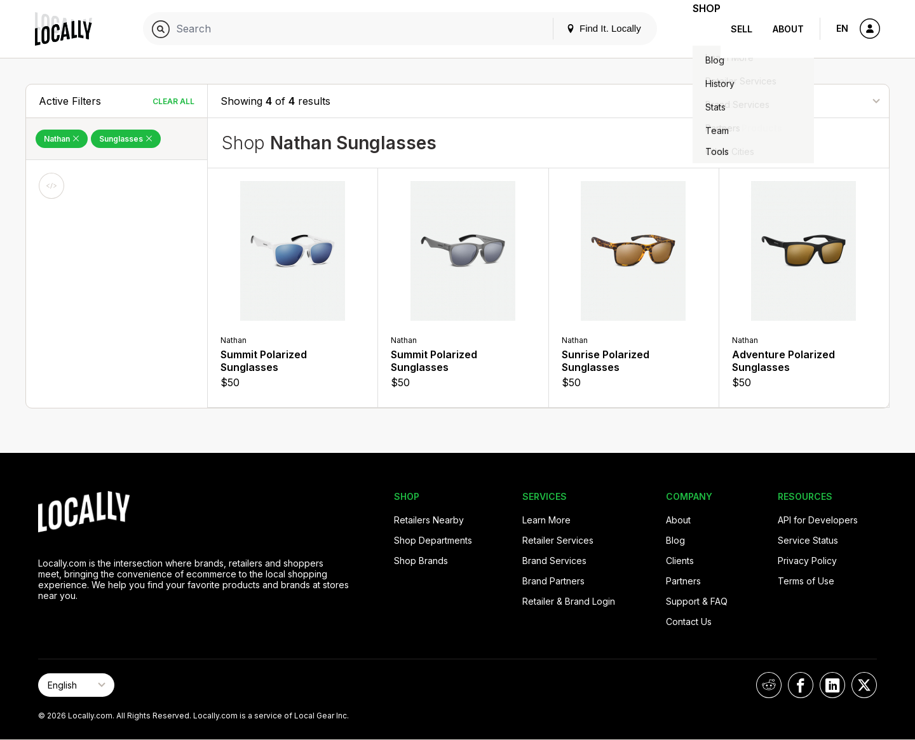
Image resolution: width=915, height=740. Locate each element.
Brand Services (554, 560)
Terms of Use (806, 580)
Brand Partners (553, 580)
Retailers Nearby (429, 520)
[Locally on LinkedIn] (832, 685)
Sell (741, 29)
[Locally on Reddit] (769, 685)
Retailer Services (557, 540)
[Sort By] (812, 100)
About (788, 29)
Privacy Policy (807, 560)
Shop (697, 29)
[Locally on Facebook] (800, 685)
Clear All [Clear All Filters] (173, 101)
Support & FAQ (697, 601)
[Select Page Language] (76, 685)
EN (842, 28)
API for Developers (818, 520)
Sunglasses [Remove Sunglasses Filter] (125, 139)
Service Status (808, 540)
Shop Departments (433, 540)
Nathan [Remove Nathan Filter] (61, 139)
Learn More (546, 520)
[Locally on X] (864, 685)
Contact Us (689, 621)
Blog (675, 540)
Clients (680, 560)
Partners (683, 580)
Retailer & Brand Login (568, 601)
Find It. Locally (585, 28)
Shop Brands (421, 560)
